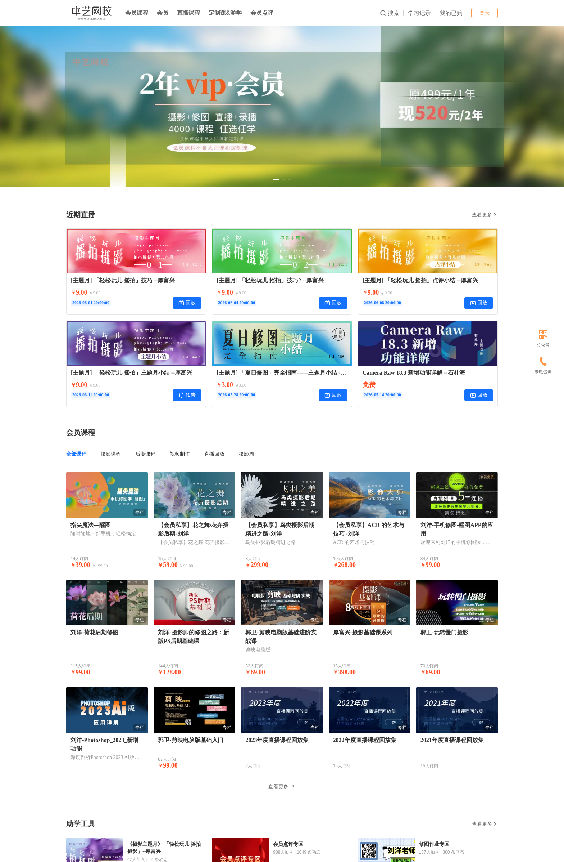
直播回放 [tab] (214, 454)
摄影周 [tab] (246, 454)
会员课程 (136, 13)
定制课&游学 (225, 13)
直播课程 (188, 13)
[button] (276, 179)
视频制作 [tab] (180, 454)
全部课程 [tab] (76, 454)
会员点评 (261, 13)
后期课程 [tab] (145, 454)
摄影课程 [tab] (111, 454)
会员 (162, 13)
